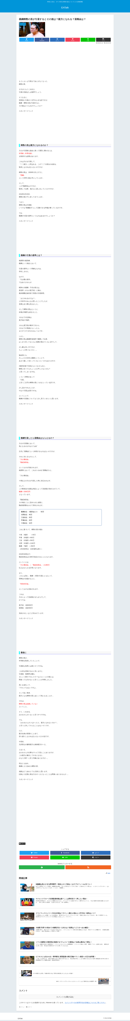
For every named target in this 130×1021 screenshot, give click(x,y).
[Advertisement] (65, 65)
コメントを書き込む (65, 998)
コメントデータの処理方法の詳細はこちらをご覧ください (85, 1003)
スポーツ (23, 843)
